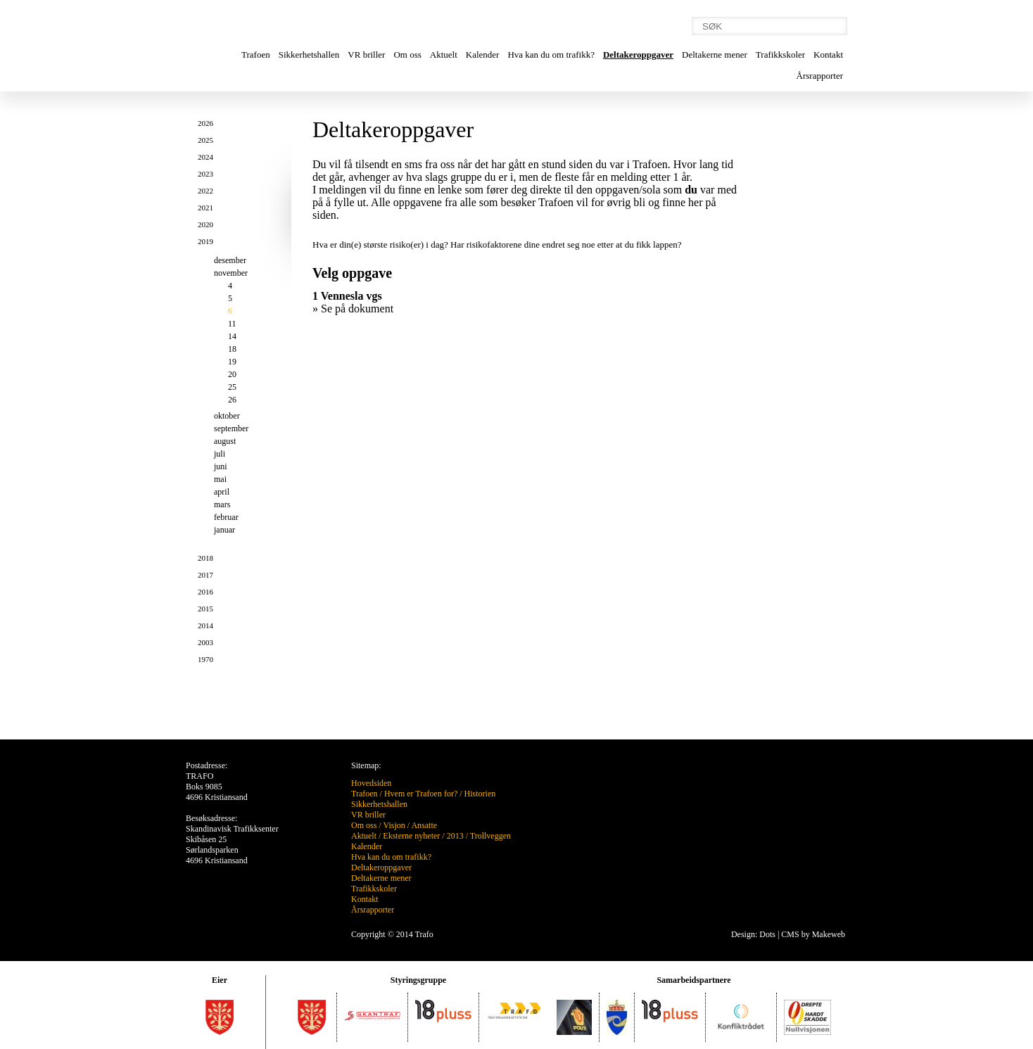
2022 (205, 190)
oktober (227, 416)
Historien (480, 794)
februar (226, 517)
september (231, 428)
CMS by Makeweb (813, 934)
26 (232, 400)
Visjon (394, 825)
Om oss (407, 54)
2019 (205, 241)
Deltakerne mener (714, 54)
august (225, 441)
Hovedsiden (371, 783)
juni (220, 466)
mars (222, 504)
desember (230, 260)
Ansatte (424, 825)
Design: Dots (753, 934)
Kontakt (828, 54)
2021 (205, 207)
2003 (205, 642)
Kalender (483, 54)
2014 (205, 625)
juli (219, 454)
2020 (205, 224)
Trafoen (255, 54)
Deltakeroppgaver (638, 54)
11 (232, 324)
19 (232, 362)
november (231, 273)
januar (224, 530)
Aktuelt (443, 54)
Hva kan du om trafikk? (550, 54)
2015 (205, 608)
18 (232, 349)
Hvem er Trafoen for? (420, 794)
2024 (205, 157)
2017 (205, 575)
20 (232, 374)
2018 (205, 558)
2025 (205, 140)
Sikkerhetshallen (309, 54)
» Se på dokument (352, 308)
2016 (205, 591)
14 (232, 336)
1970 (205, 659)
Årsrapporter (820, 75)
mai (220, 479)
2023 (205, 174)
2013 (455, 836)
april (221, 492)
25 (232, 387)
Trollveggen (490, 836)
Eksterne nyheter (411, 836)
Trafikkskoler (780, 54)
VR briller (366, 54)
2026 (205, 123)
